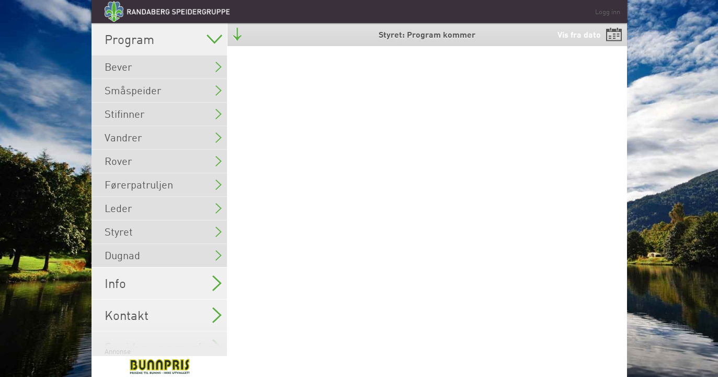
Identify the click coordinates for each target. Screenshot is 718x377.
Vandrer (163, 137)
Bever (163, 66)
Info (163, 283)
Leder (163, 208)
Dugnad (163, 255)
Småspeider (163, 90)
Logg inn (607, 11)
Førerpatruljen (163, 184)
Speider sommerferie (164, 347)
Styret (163, 231)
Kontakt (163, 315)
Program (163, 39)
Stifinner (163, 113)
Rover (163, 161)
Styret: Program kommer (427, 34)
